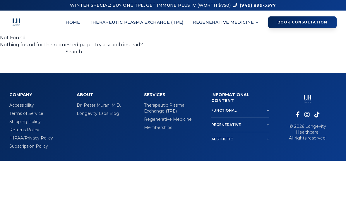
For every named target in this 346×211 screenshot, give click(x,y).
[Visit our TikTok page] (317, 114)
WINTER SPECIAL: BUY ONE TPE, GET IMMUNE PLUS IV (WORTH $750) (150, 5)
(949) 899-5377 (254, 5)
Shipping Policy (25, 121)
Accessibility (21, 105)
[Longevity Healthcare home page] (16, 22)
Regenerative (240, 124)
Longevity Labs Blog (98, 113)
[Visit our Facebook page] (298, 114)
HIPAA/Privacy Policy (31, 138)
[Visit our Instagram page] (307, 114)
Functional (240, 110)
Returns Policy (24, 129)
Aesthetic (240, 139)
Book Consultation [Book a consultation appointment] (302, 22)
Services (154, 94)
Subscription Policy (28, 146)
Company (20, 94)
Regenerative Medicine (225, 22)
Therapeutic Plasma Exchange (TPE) (137, 22)
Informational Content (230, 97)
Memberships (158, 127)
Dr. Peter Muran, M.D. (99, 105)
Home (73, 22)
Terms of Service (26, 113)
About (85, 94)
